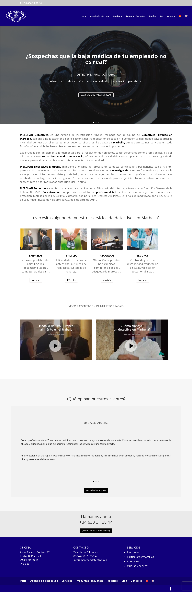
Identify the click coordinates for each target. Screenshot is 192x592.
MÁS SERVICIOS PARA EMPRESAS (96, 96)
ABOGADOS (107, 255)
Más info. (35, 280)
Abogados (133, 561)
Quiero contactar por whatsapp (96, 530)
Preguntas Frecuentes (135, 16)
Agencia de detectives (99, 16)
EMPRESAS (35, 255)
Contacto (171, 16)
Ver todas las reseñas (96, 490)
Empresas (133, 552)
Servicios (116, 16)
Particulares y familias (140, 556)
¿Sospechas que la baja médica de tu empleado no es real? (96, 60)
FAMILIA (71, 255)
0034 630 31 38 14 (84, 556)
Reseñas (152, 16)
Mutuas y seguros (138, 565)
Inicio (84, 16)
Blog (161, 16)
